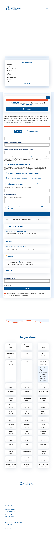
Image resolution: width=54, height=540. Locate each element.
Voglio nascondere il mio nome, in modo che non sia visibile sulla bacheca (27, 207)
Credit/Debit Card (9, 285)
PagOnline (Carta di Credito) (14, 214)
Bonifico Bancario (13, 271)
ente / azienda (33, 131)
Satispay (10, 256)
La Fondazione (9, 516)
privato (19, 131)
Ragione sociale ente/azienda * (13, 142)
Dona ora (27, 288)
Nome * (6, 136)
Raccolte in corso (10, 509)
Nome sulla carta (10, 278)
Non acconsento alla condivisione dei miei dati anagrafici (25, 178)
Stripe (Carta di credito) (15, 226)
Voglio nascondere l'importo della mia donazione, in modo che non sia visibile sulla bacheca (28, 183)
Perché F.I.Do (9, 514)
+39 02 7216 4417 (10, 524)
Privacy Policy (9, 505)
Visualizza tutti (27, 83)
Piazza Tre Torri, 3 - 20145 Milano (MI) (13, 522)
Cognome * (30, 136)
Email (32, 149)
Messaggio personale (10, 194)
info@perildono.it (9, 528)
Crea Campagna (10, 511)
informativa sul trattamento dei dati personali (25, 156)
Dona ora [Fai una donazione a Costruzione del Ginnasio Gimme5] (27, 109)
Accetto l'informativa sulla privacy (19, 164)
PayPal (10, 241)
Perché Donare (9, 513)
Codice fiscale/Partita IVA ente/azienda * (16, 149)
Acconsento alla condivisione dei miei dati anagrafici (24, 173)
